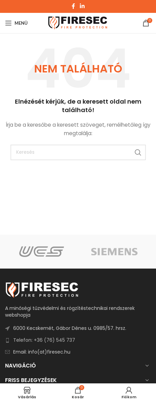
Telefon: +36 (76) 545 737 (44, 340)
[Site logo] (78, 22)
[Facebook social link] (73, 6)
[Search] (78, 152)
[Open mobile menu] (16, 23)
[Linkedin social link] (82, 6)
